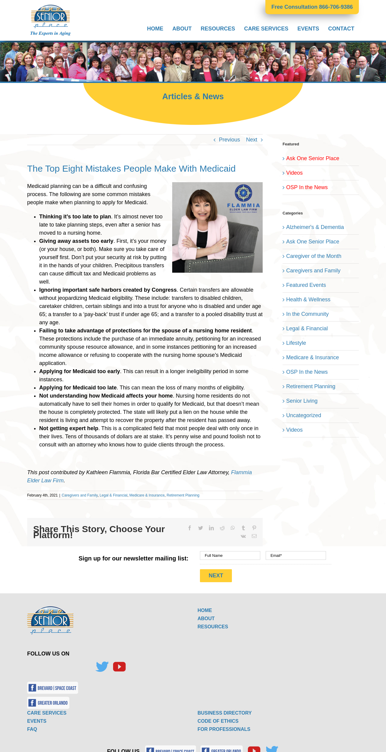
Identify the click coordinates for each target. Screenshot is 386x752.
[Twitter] (102, 665)
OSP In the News (307, 187)
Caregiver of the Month (313, 256)
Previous (229, 140)
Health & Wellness (308, 300)
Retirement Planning (183, 495)
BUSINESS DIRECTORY (225, 710)
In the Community (307, 314)
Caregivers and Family (80, 495)
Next (251, 140)
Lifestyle (296, 343)
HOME (205, 608)
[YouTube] (119, 665)
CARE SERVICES (46, 710)
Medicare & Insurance (147, 495)
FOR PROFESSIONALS (224, 727)
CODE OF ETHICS (218, 719)
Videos (294, 173)
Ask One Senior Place (312, 158)
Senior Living (302, 401)
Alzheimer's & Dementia (315, 227)
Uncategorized (303, 415)
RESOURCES (213, 624)
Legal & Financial (113, 495)
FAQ (32, 727)
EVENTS (36, 719)
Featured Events (306, 285)
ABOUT (206, 616)
